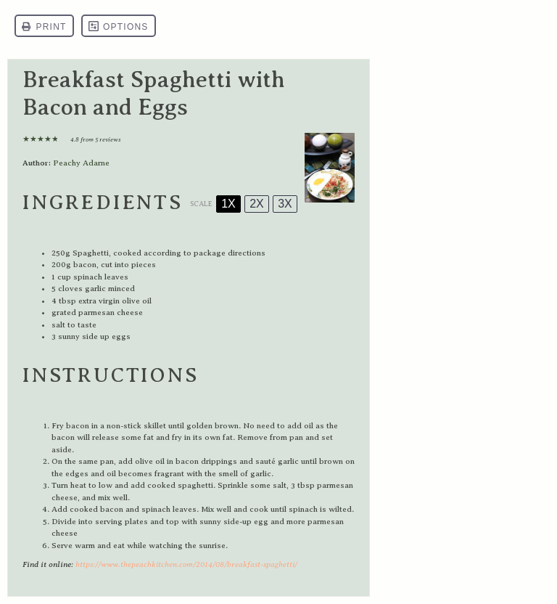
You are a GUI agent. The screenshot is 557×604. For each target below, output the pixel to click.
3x (285, 203)
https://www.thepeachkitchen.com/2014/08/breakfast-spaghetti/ (186, 564)
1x (228, 203)
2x (256, 203)
